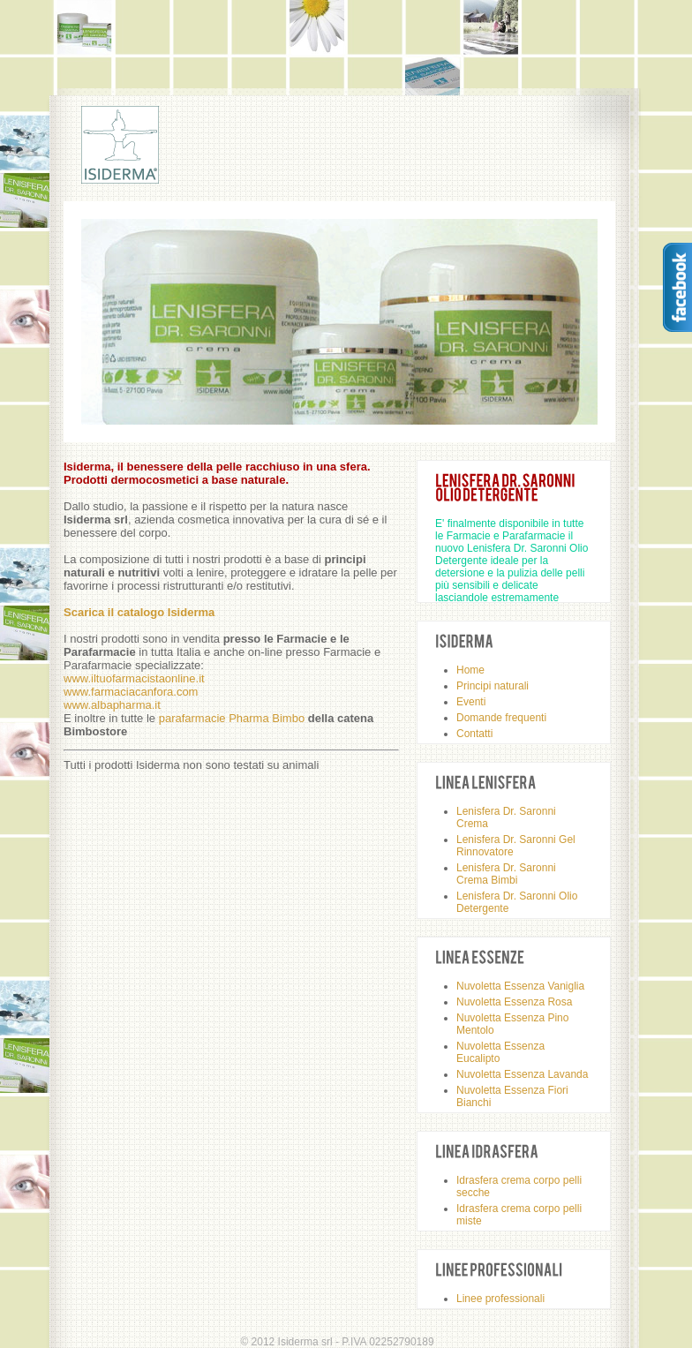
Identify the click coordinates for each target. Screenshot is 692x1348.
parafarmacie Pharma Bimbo (232, 718)
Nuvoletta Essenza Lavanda (522, 1074)
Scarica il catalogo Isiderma (139, 612)
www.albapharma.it (112, 705)
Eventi (470, 702)
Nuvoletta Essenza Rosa (514, 1002)
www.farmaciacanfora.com (131, 691)
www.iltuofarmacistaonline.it (134, 678)
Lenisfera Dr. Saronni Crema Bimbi (506, 874)
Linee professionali (500, 1298)
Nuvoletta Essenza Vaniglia (520, 986)
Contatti (474, 733)
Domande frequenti (501, 718)
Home (470, 670)
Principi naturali (492, 686)
